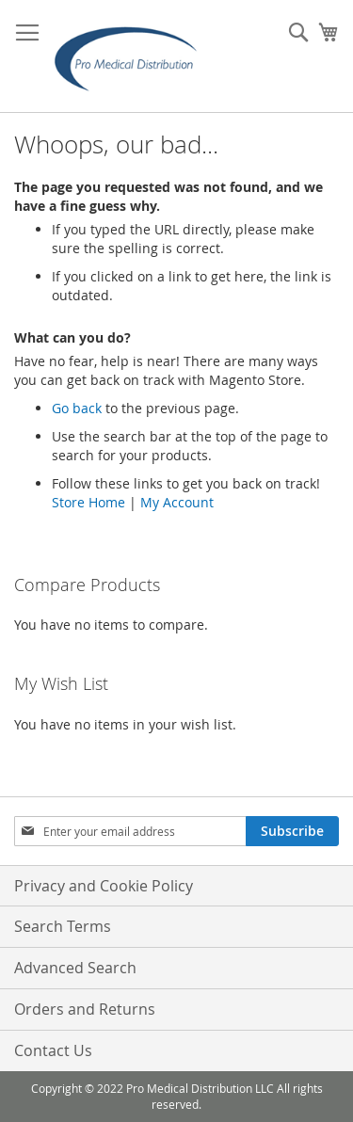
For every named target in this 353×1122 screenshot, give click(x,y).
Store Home (88, 502)
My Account (177, 502)
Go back (77, 408)
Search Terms (62, 926)
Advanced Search (75, 967)
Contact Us (53, 1050)
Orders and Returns (84, 1009)
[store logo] (132, 56)
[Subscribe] (292, 831)
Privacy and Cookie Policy (103, 885)
